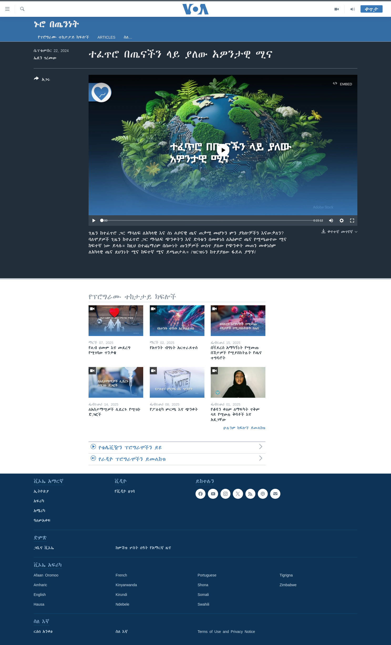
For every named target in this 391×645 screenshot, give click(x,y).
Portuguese (207, 575)
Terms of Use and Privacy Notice (226, 631)
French (121, 575)
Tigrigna (286, 575)
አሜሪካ (39, 510)
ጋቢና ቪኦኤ (44, 548)
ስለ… (128, 37)
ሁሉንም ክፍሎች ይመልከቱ (244, 428)
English (40, 594)
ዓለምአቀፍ (42, 520)
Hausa (39, 604)
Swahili (203, 604)
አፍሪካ (39, 501)
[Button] (42, 80)
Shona (203, 585)
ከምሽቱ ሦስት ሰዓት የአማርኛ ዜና (143, 548)
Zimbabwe (288, 585)
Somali (203, 594)
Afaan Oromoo (46, 575)
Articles (106, 37)
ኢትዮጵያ (41, 491)
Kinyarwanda (126, 585)
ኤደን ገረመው (45, 58)
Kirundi (121, 594)
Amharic (40, 585)
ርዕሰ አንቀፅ (43, 631)
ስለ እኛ (122, 631)
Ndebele (122, 604)
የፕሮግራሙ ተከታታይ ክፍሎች (63, 37)
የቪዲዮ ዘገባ (125, 491)
